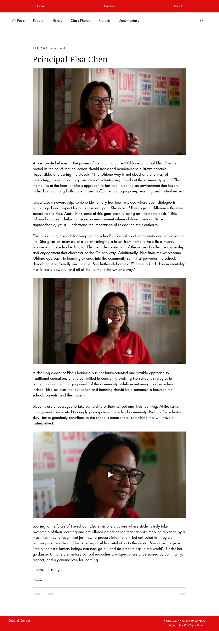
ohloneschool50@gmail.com (186, 625)
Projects (104, 20)
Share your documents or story (184, 621)
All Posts (18, 20)
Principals (57, 570)
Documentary (129, 20)
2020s (39, 570)
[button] (202, 20)
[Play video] (109, 111)
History (57, 20)
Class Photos (80, 20)
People (38, 20)
